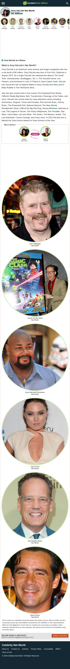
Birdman (53, 108)
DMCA (57, 649)
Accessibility (48, 649)
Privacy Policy (36, 649)
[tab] (35, 61)
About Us (5, 649)
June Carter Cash (49, 81)
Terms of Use (7, 652)
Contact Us (15, 649)
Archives (25, 649)
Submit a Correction (60, 636)
